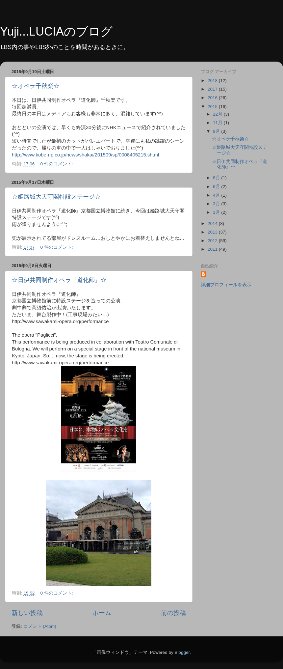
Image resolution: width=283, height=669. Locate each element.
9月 (217, 131)
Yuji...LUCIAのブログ (56, 31)
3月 (217, 203)
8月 (217, 177)
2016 (213, 97)
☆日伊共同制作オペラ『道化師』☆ (59, 280)
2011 (213, 249)
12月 (218, 114)
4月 (217, 195)
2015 (213, 106)
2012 (213, 240)
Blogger (182, 652)
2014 (213, 223)
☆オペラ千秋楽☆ (35, 86)
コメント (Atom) (39, 626)
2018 (213, 80)
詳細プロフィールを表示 (226, 284)
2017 (213, 89)
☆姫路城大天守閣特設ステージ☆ (56, 196)
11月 (218, 122)
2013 (213, 232)
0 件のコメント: (57, 163)
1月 (217, 212)
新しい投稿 (27, 612)
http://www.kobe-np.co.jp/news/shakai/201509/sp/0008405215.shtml (85, 154)
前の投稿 (173, 612)
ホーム (101, 612)
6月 (217, 186)
